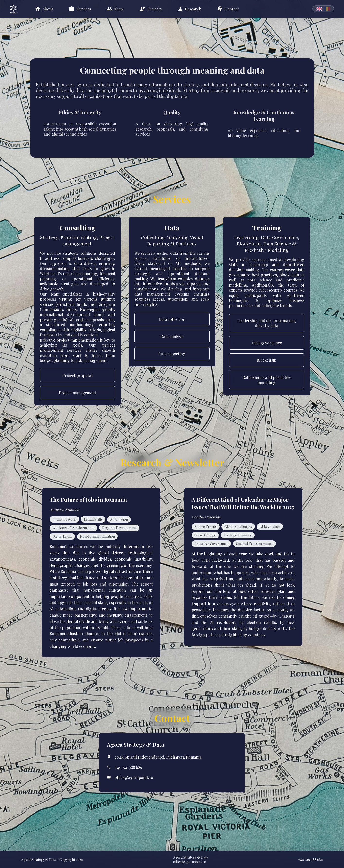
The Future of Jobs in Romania (88, 499)
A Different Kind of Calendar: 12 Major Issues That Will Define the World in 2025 (243, 503)
